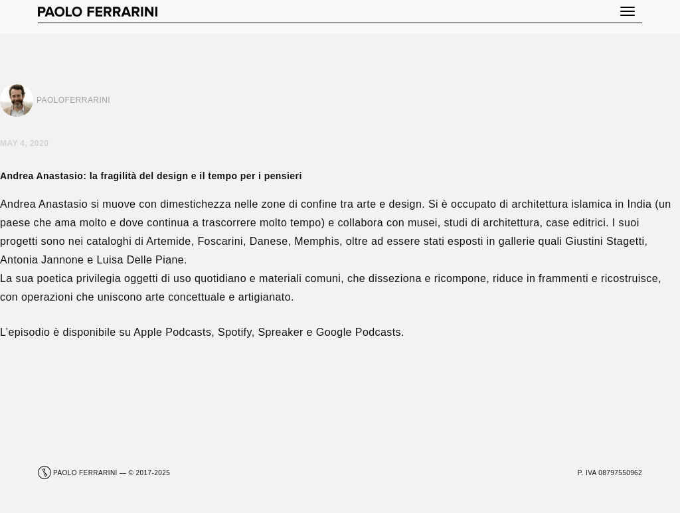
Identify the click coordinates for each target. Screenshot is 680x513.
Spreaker (280, 332)
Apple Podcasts (172, 332)
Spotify (235, 332)
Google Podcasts (358, 332)
